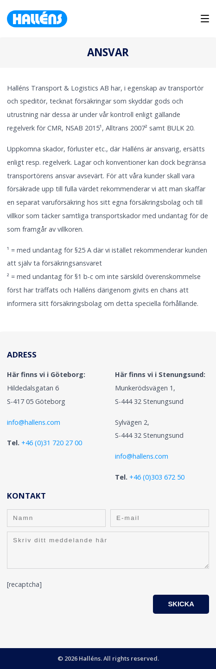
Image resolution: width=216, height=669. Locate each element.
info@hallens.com (33, 422)
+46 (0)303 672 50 (156, 477)
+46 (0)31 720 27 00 (51, 442)
